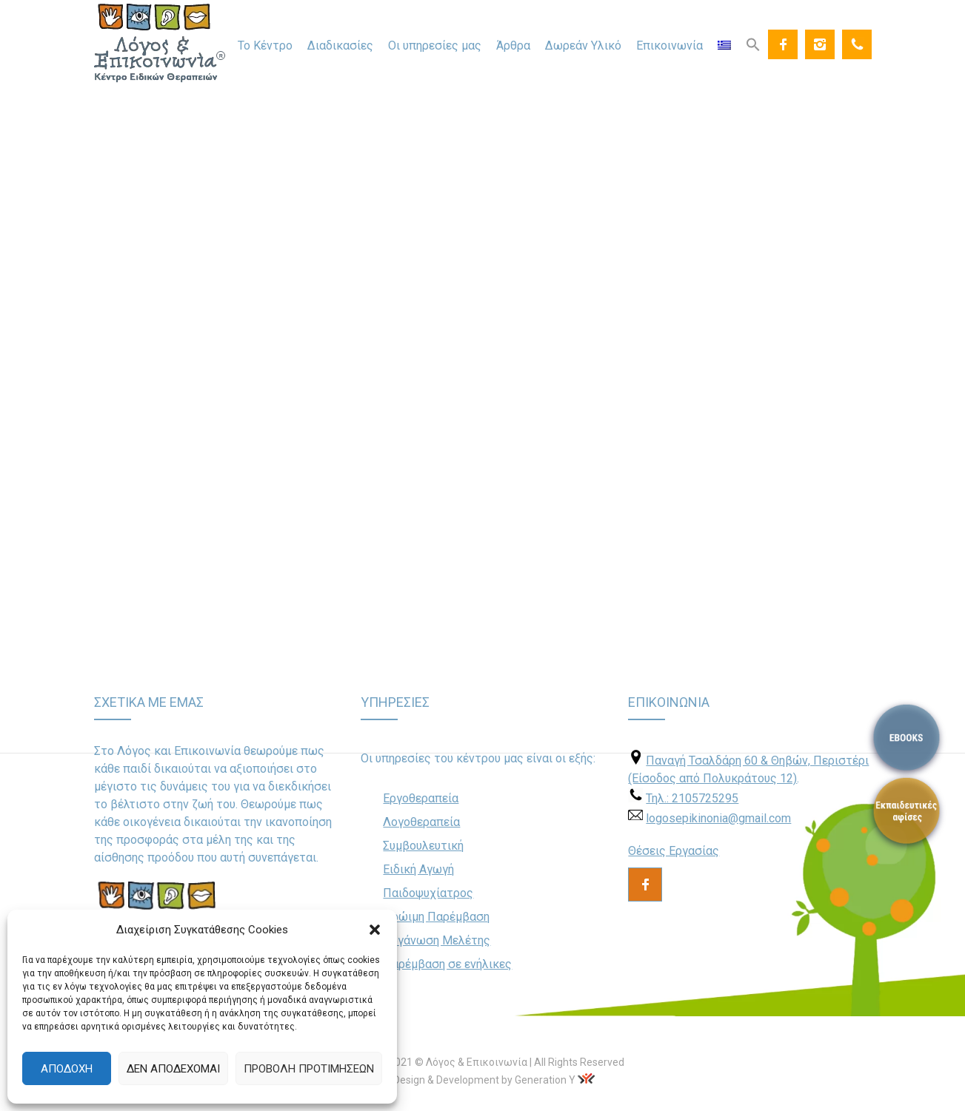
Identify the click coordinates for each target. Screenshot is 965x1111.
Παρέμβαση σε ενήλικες (447, 964)
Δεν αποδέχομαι (173, 1068)
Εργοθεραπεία (420, 798)
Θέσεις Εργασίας (673, 851)
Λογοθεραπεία (421, 822)
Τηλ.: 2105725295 (692, 798)
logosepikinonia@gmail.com (718, 818)
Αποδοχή (67, 1068)
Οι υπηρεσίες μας (434, 45)
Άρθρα (513, 45)
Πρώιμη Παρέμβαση (436, 917)
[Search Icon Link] (753, 44)
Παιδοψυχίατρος (428, 893)
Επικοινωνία (669, 45)
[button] (374, 929)
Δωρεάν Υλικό (583, 45)
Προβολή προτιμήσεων (309, 1068)
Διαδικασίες (340, 45)
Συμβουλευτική (423, 846)
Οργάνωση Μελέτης (436, 940)
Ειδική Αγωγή (418, 869)
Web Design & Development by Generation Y (472, 1080)
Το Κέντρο (265, 45)
